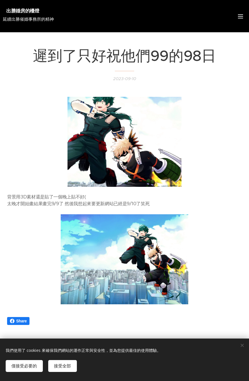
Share (18, 321)
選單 (240, 16)
